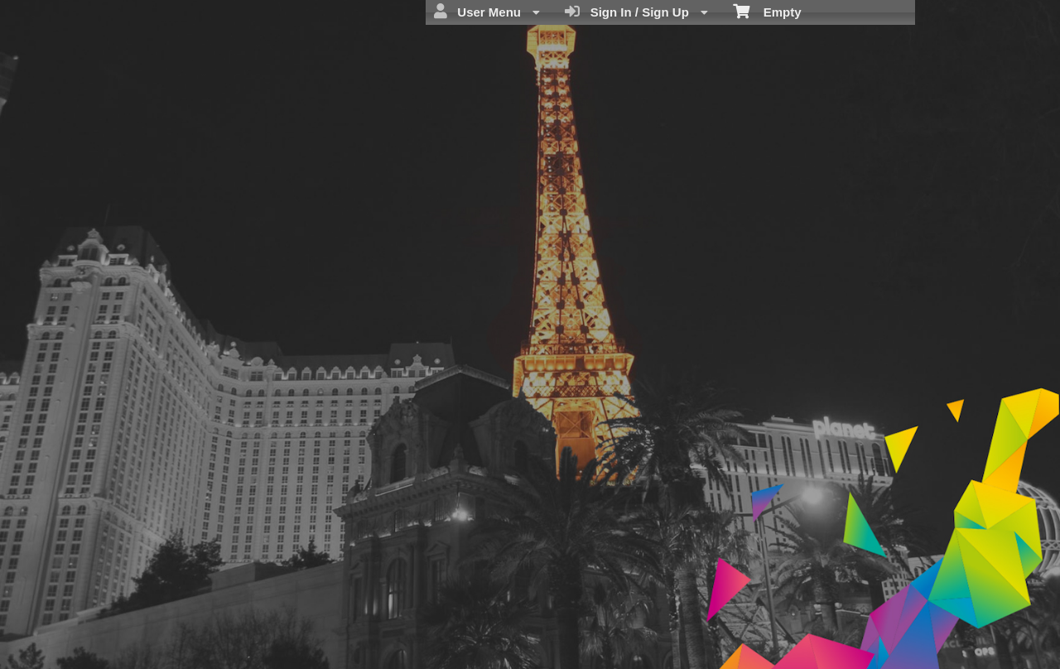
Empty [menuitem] (767, 10)
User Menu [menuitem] (487, 11)
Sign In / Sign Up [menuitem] (636, 11)
